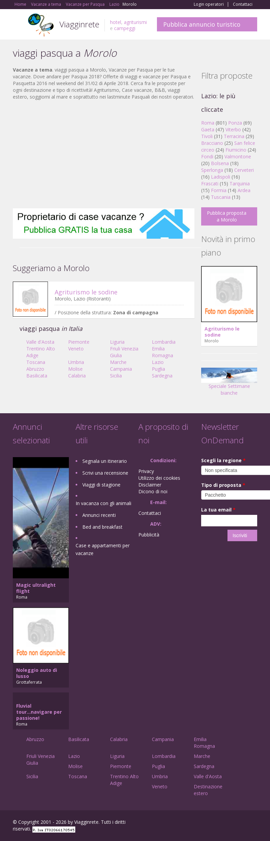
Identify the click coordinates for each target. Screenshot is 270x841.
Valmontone (237, 156)
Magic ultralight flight (36, 588)
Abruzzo (35, 369)
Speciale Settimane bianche (229, 384)
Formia (218, 190)
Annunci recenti (99, 515)
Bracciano (212, 143)
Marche (118, 362)
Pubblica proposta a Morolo (226, 216)
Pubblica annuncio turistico (201, 24)
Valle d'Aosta (40, 342)
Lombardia (164, 342)
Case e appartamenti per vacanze (103, 549)
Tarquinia (240, 183)
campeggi (124, 28)
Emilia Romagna (162, 352)
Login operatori (209, 4)
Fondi (207, 156)
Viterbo (233, 129)
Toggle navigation (19, 25)
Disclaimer (149, 484)
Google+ (220, 823)
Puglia (158, 369)
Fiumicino (235, 150)
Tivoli (207, 136)
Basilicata (36, 375)
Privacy (146, 471)
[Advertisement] (103, 154)
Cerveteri (244, 170)
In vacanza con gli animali (103, 503)
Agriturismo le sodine (86, 292)
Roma (207, 123)
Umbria (76, 362)
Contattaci (242, 4)
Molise (75, 369)
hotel (115, 22)
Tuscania (221, 197)
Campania (121, 369)
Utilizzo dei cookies (159, 478)
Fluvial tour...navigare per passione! (39, 712)
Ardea (244, 190)
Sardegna (162, 375)
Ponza (235, 123)
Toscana (35, 362)
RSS (253, 823)
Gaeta (207, 129)
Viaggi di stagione (101, 484)
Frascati (209, 183)
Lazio (158, 362)
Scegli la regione (223, 460)
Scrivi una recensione (105, 473)
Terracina (234, 136)
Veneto (76, 348)
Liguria (117, 342)
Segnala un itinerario (104, 461)
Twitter (238, 823)
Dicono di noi (152, 491)
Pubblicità (148, 534)
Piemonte (78, 342)
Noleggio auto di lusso (36, 673)
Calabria (77, 375)
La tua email (218, 509)
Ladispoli (220, 177)
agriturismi (135, 22)
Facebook (206, 823)
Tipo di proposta (223, 485)
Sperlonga (212, 170)
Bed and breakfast (102, 527)
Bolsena (220, 163)
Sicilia (116, 375)
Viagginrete (79, 24)
